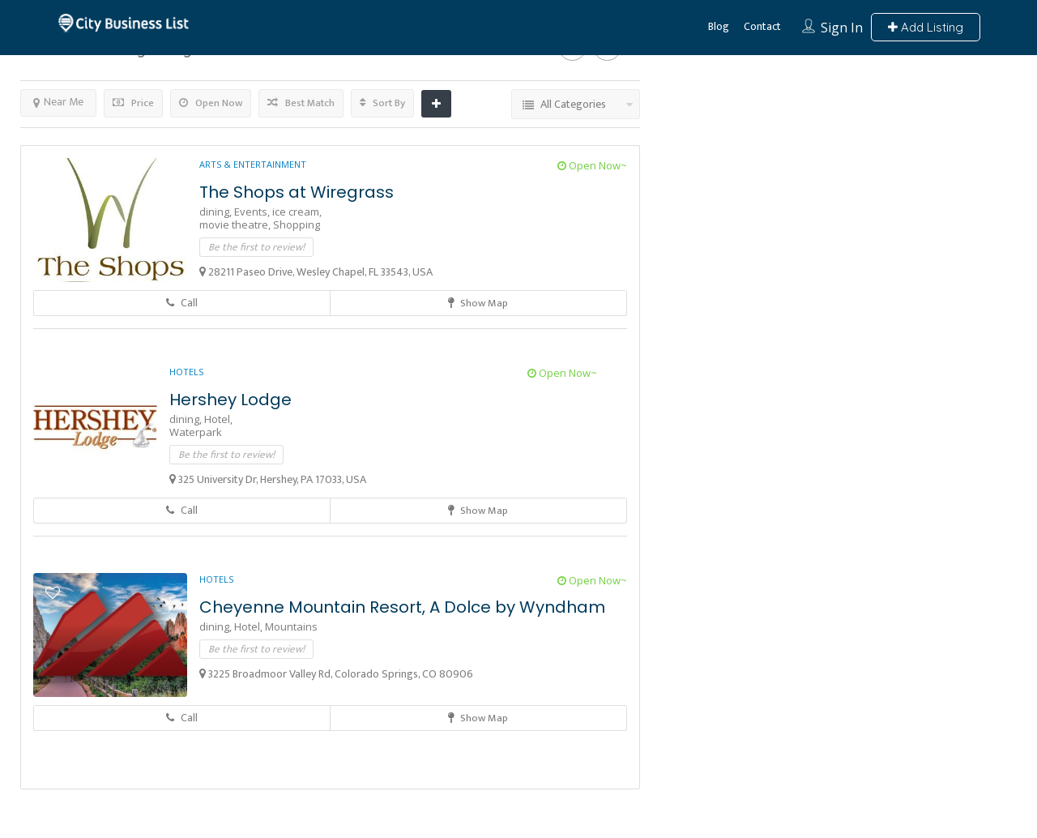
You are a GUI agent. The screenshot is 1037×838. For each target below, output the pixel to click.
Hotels (186, 372)
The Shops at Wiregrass (296, 192)
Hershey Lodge (230, 399)
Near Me (58, 101)
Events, (253, 211)
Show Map (478, 303)
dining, (216, 211)
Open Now (210, 103)
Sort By (382, 103)
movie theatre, (236, 224)
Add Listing (925, 27)
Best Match (301, 103)
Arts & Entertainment (252, 164)
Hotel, (218, 419)
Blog (718, 26)
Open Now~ (592, 165)
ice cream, (297, 211)
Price (133, 103)
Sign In (842, 27)
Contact (762, 26)
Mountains (291, 626)
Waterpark (195, 432)
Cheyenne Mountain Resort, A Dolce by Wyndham (402, 607)
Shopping (296, 224)
